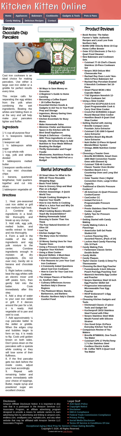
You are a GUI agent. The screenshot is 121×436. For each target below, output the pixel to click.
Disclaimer (75, 409)
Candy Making (13, 20)
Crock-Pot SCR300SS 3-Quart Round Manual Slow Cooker (99, 113)
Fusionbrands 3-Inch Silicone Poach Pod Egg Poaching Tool (100, 270)
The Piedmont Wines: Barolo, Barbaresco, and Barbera (56, 292)
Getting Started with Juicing (97, 123)
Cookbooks (52, 15)
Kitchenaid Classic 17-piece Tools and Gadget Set (98, 306)
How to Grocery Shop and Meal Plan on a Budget (55, 187)
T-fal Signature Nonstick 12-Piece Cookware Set (98, 97)
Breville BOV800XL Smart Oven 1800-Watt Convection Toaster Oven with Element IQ (100, 159)
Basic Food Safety (48, 183)
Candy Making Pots (93, 247)
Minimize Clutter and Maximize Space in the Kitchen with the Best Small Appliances (55, 130)
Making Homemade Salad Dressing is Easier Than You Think (54, 219)
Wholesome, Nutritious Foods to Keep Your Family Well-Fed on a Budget (56, 157)
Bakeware (37, 15)
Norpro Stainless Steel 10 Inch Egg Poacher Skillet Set (100, 281)
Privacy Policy (76, 417)
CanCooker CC (92, 197)
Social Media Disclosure (82, 420)
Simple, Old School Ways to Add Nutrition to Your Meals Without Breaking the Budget (56, 144)
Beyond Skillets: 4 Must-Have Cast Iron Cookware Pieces (54, 256)
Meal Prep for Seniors (58, 426)
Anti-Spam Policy (78, 404)
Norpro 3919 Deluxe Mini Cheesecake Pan (97, 72)
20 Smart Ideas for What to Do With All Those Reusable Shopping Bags (55, 178)
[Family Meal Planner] (58, 56)
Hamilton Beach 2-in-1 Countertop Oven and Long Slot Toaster (101, 173)
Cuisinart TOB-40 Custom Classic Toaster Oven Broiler (99, 165)
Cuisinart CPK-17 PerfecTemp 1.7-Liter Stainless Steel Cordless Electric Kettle (99, 343)
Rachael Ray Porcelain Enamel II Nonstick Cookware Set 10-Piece (100, 84)
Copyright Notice (78, 406)
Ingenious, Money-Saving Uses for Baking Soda (55, 114)
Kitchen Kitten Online (44, 6)
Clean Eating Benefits (83, 426)
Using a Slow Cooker (50, 252)
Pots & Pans (90, 15)
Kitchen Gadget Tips (50, 233)
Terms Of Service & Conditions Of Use (89, 423)
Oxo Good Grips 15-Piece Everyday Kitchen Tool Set (98, 325)
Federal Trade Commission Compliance (90, 415)
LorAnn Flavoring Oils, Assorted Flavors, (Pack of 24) (100, 237)
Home (8, 15)
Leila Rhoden (67, 431)
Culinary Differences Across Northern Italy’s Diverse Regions (56, 285)
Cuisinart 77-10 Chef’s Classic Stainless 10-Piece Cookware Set (100, 65)
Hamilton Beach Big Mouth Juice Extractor (98, 138)
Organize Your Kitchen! (51, 249)
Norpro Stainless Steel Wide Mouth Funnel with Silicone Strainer (99, 319)
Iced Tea (43, 230)
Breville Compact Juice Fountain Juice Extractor (97, 127)
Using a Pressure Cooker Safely (56, 247)
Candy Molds (89, 255)
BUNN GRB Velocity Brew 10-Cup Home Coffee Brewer (100, 47)
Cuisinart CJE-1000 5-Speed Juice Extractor (99, 132)
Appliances (21, 15)
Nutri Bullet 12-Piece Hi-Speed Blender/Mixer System (100, 143)
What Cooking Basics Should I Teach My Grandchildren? (55, 212)
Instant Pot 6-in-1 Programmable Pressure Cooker (97, 203)
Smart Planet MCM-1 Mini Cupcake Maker (97, 91)
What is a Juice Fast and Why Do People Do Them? (56, 207)
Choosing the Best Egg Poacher (99, 266)
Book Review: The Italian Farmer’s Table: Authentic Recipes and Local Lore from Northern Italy (98, 39)
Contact (52, 20)
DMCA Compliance (79, 412)
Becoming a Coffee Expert (53, 99)
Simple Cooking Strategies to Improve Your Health (54, 198)
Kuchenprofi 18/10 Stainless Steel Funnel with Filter (99, 311)
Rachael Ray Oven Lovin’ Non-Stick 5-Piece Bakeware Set (100, 77)
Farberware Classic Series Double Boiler (98, 251)
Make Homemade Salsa (51, 124)
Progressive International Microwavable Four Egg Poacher (97, 288)
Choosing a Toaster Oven (96, 153)
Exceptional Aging (36, 426)
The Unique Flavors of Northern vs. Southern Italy (55, 278)
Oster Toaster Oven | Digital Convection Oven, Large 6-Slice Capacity (101, 181)
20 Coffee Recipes (50, 102)
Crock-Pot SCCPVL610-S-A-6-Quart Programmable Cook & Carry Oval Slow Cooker (99, 107)
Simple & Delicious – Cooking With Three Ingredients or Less (55, 137)
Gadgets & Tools (71, 15)
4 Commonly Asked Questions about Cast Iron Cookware (57, 267)
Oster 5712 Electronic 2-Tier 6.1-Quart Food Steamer (99, 52)
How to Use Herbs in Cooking (54, 203)
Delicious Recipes (34, 20)
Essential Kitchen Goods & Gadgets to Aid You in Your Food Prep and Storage (56, 108)
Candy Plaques (90, 258)
